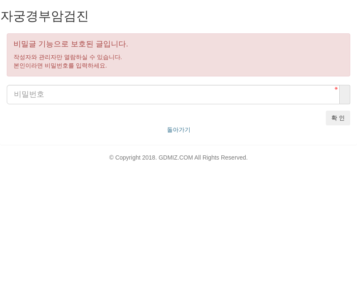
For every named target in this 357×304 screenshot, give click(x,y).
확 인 (338, 117)
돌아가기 (179, 129)
